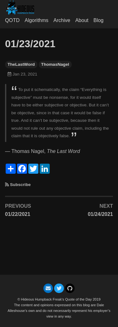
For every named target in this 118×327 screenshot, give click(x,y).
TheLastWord (21, 64)
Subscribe (20, 184)
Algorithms (36, 20)
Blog (98, 20)
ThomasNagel (55, 64)
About (81, 20)
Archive (61, 20)
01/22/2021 (17, 214)
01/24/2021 (100, 214)
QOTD (12, 20)
